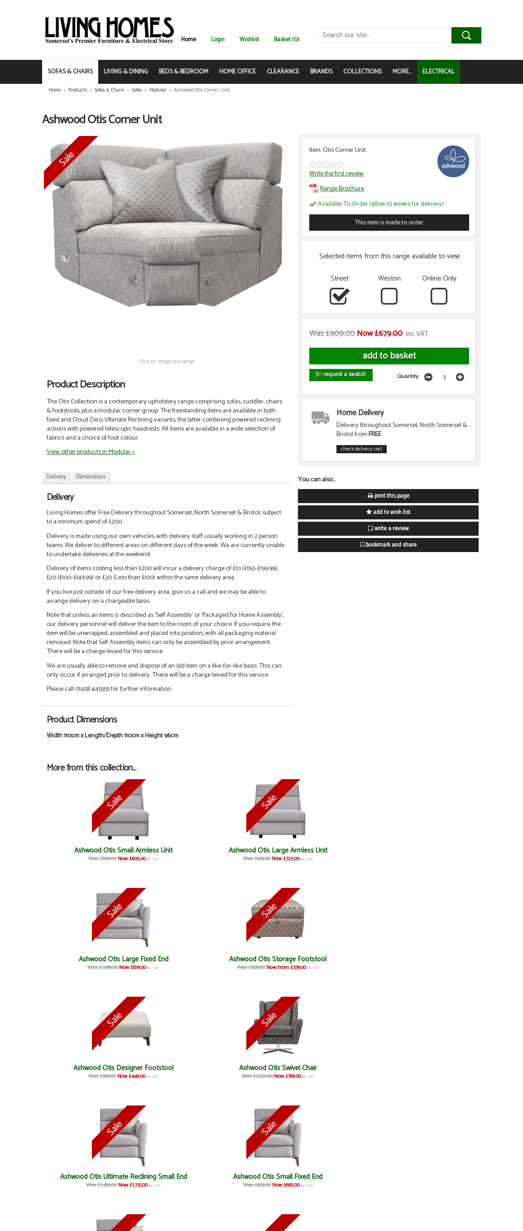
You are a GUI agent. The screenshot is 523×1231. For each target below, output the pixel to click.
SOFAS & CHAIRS (70, 72)
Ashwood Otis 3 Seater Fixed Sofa (154, 1193)
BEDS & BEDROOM (183, 72)
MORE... (402, 72)
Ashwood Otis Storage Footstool (297, 854)
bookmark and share (388, 545)
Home (188, 39)
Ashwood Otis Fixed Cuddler (369, 1078)
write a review (388, 528)
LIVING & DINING (126, 72)
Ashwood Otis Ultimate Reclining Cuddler (297, 1082)
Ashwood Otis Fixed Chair (369, 963)
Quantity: (408, 376)
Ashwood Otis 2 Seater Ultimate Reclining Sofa (440, 1082)
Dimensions (91, 477)
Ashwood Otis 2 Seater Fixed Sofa (82, 1193)
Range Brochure (336, 188)
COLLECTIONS (362, 72)
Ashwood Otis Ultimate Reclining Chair (440, 967)
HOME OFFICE (237, 72)
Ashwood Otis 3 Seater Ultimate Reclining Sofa (297, 967)
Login (218, 39)
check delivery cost (361, 449)
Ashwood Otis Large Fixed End (225, 854)
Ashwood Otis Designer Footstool (369, 854)
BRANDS (321, 72)
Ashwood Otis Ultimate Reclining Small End (82, 967)
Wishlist (249, 39)
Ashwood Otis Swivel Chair (440, 854)
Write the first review (336, 173)
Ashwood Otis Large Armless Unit (154, 854)
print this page (388, 496)
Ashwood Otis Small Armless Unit (82, 854)
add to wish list (388, 512)
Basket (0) (286, 39)
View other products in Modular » (91, 451)
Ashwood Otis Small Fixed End (153, 963)
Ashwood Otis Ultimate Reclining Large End (225, 967)
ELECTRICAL (438, 72)
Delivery (56, 477)
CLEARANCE (283, 72)
